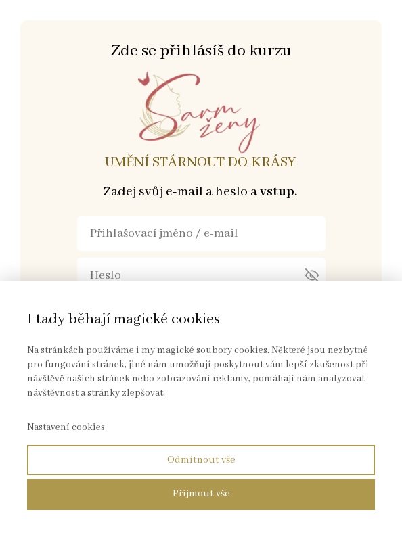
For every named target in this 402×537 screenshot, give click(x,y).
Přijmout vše (201, 494)
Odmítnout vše (201, 460)
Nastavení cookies (66, 427)
